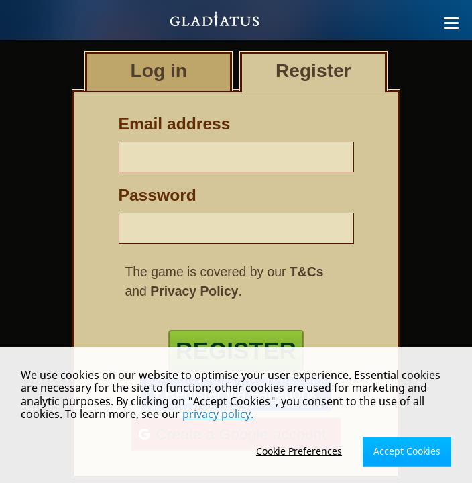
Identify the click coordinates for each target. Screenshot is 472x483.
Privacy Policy (194, 291)
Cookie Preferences (299, 451)
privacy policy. (217, 414)
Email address (175, 124)
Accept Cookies (406, 451)
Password (157, 195)
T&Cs (307, 271)
